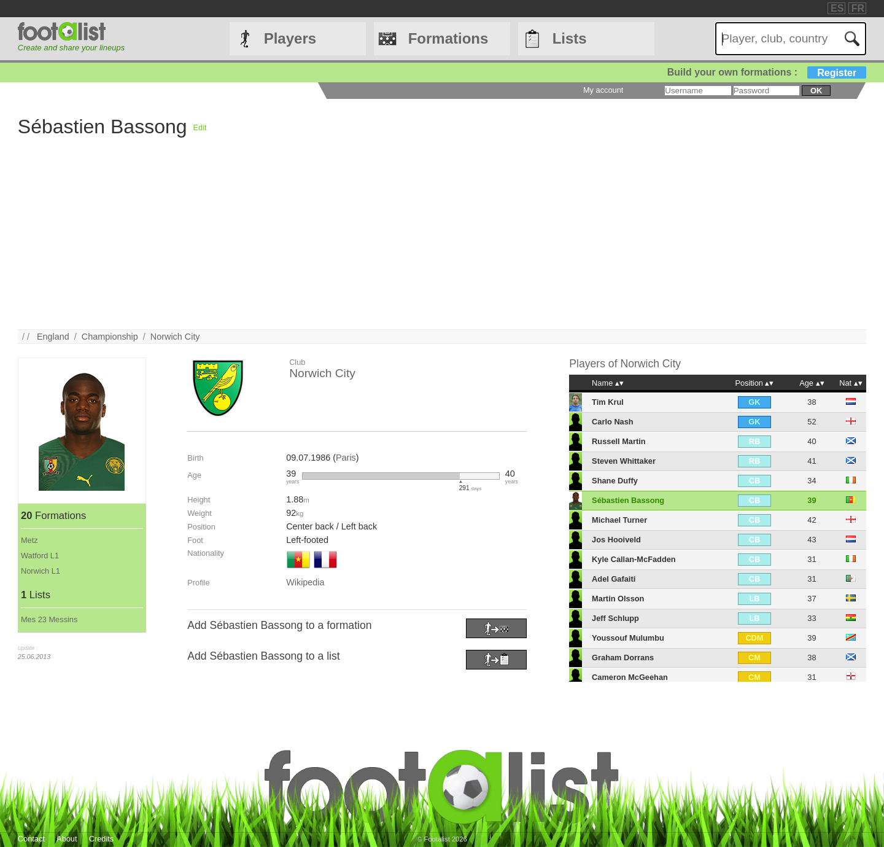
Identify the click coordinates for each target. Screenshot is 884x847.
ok (816, 90)
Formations (448, 38)
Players (290, 38)
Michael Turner (619, 520)
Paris (346, 458)
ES (837, 8)
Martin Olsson (618, 598)
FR (857, 8)
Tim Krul (608, 402)
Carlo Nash (613, 421)
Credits (101, 838)
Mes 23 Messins (49, 619)
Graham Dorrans (623, 657)
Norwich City (175, 337)
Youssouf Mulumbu (628, 637)
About (66, 838)
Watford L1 (40, 555)
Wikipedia (305, 582)
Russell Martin (618, 441)
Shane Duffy (615, 480)
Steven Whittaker (624, 461)
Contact (31, 838)
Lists (569, 38)
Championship (110, 337)
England (53, 337)
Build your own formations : (766, 72)
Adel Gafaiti (613, 579)
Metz (29, 540)
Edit (200, 127)
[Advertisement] (386, 243)
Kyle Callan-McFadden (634, 559)
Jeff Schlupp (615, 618)
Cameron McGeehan (630, 677)
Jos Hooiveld (616, 539)
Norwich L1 (40, 571)
